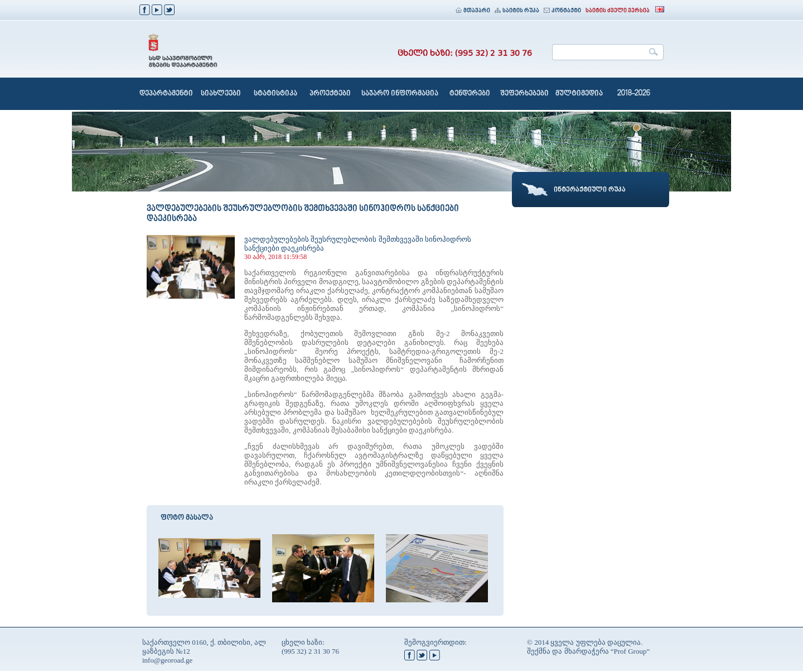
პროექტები (330, 93)
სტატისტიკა (275, 93)
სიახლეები (221, 93)
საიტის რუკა (517, 11)
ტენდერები (469, 93)
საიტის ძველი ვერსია (618, 11)
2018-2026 (633, 93)
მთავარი (473, 11)
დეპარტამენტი (166, 93)
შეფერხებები (524, 93)
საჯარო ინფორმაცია (399, 93)
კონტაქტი (562, 11)
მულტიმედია (579, 93)
